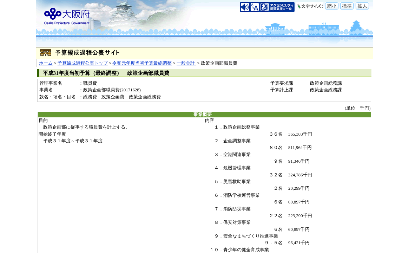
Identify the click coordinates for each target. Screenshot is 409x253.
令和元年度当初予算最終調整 (142, 63)
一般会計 (186, 63)
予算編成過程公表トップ (83, 63)
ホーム (46, 63)
